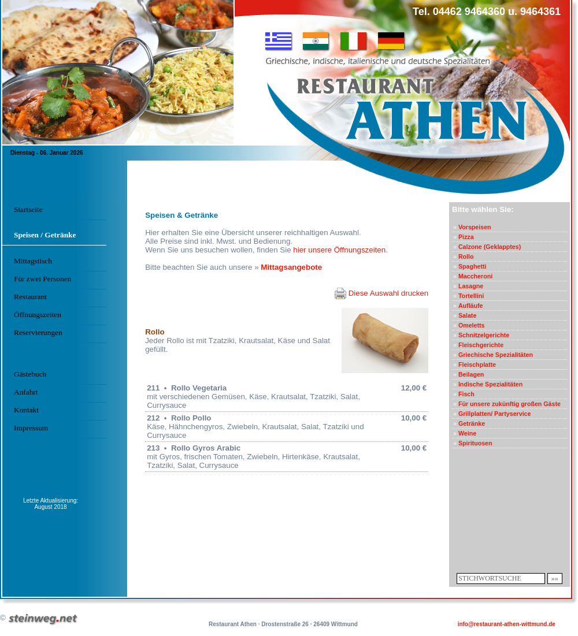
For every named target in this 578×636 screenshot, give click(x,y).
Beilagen (471, 374)
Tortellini (471, 295)
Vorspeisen (474, 227)
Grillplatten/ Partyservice (494, 413)
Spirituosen (475, 443)
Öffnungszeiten (37, 314)
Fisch (466, 393)
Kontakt (26, 410)
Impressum (31, 427)
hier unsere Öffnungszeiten (339, 250)
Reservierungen (38, 332)
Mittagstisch (33, 260)
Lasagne (470, 285)
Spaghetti (472, 266)
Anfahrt (26, 392)
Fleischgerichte (480, 344)
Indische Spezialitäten (490, 384)
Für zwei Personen (42, 278)
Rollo (466, 256)
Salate (467, 315)
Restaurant (30, 296)
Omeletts (471, 325)
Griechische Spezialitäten (495, 354)
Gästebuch (30, 374)
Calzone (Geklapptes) (489, 246)
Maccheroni (475, 276)
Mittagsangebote (291, 267)
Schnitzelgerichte (483, 335)
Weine (467, 433)
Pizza (466, 236)
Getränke (471, 423)
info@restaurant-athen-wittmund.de (506, 624)
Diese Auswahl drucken (381, 293)
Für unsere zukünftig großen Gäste (509, 403)
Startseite (28, 209)
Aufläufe (470, 305)
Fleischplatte (477, 364)
